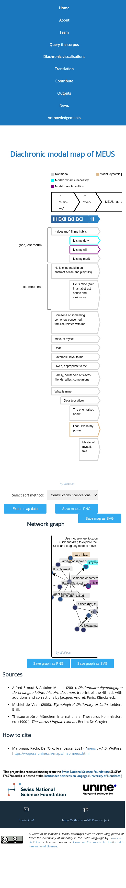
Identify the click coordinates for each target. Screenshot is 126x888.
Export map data (25, 509)
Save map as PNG (76, 509)
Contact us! (26, 820)
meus (91, 748)
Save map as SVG (100, 518)
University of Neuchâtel (105, 776)
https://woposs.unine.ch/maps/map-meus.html (51, 753)
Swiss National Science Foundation (85, 772)
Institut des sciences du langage (66, 776)
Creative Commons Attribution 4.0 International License (76, 844)
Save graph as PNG (48, 663)
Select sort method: (28, 495)
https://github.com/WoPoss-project (85, 820)
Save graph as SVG (92, 663)
